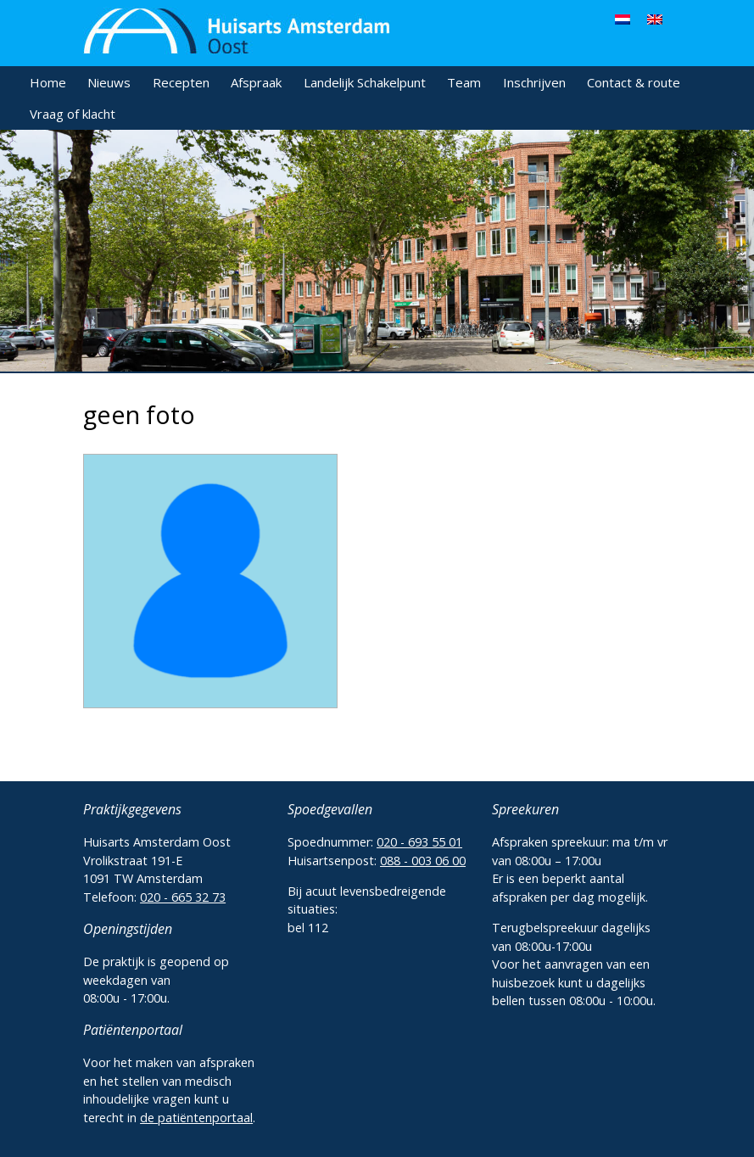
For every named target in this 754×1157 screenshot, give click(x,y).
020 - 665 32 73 (183, 897)
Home (48, 82)
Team (464, 82)
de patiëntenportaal (196, 1117)
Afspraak (256, 82)
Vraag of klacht (72, 113)
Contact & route (633, 82)
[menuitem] (622, 18)
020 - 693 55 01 (419, 842)
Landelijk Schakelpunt (365, 82)
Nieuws (109, 82)
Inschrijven (534, 82)
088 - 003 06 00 (423, 860)
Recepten (181, 82)
